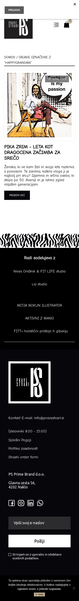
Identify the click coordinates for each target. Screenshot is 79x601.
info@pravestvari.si (49, 418)
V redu (39, 594)
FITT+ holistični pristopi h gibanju (39, 331)
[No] (74, 588)
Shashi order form (23, 457)
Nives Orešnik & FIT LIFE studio (39, 271)
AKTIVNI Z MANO (39, 318)
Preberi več (17, 195)
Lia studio (39, 284)
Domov (9, 57)
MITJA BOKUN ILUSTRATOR (39, 305)
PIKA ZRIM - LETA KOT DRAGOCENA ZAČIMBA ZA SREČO (32, 152)
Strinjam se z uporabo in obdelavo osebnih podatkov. (35, 556)
